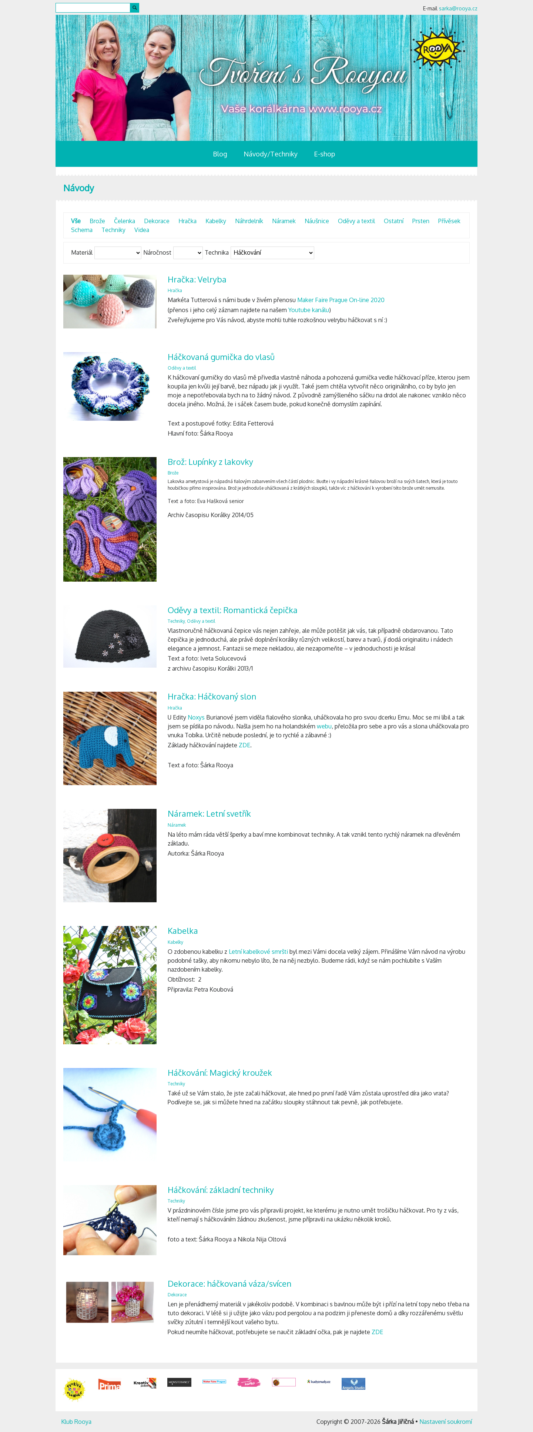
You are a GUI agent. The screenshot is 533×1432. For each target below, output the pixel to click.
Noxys (196, 717)
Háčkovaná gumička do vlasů (221, 356)
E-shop (324, 154)
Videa (141, 230)
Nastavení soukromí (445, 1421)
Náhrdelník (249, 221)
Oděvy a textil (356, 221)
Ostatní (393, 221)
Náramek (284, 221)
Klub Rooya (76, 1421)
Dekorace (157, 221)
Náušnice (317, 221)
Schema (82, 230)
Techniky (113, 230)
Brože (97, 221)
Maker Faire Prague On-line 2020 (341, 300)
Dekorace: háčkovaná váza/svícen (229, 1283)
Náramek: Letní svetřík (209, 813)
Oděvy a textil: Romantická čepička (233, 610)
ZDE (244, 745)
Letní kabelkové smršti (258, 951)
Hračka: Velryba (197, 279)
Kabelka (183, 930)
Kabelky (215, 221)
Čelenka (124, 221)
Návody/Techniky (271, 154)
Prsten (420, 221)
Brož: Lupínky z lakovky (210, 461)
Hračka (187, 221)
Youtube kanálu (308, 310)
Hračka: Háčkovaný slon (212, 696)
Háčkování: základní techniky (221, 1189)
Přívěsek (449, 221)
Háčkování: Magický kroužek (220, 1072)
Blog (220, 154)
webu (324, 726)
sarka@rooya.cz (458, 8)
